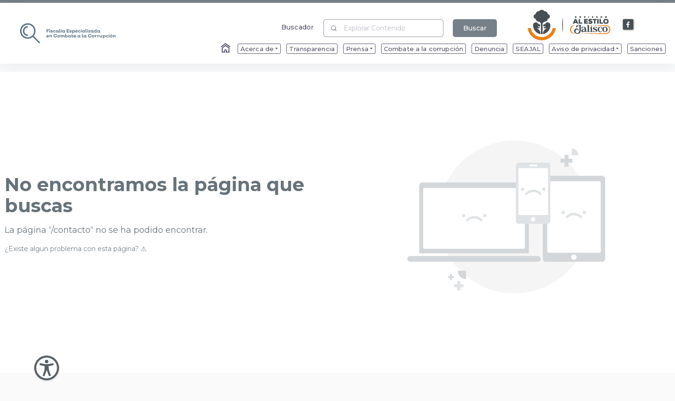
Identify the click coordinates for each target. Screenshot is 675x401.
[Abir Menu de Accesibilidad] (47, 368)
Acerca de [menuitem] (257, 48)
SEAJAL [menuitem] (528, 48)
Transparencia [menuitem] (312, 48)
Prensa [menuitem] (357, 48)
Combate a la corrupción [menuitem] (423, 48)
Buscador (297, 26)
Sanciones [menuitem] (646, 48)
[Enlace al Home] (226, 48)
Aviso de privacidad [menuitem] (583, 48)
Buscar (475, 28)
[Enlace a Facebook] (629, 25)
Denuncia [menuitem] (489, 48)
